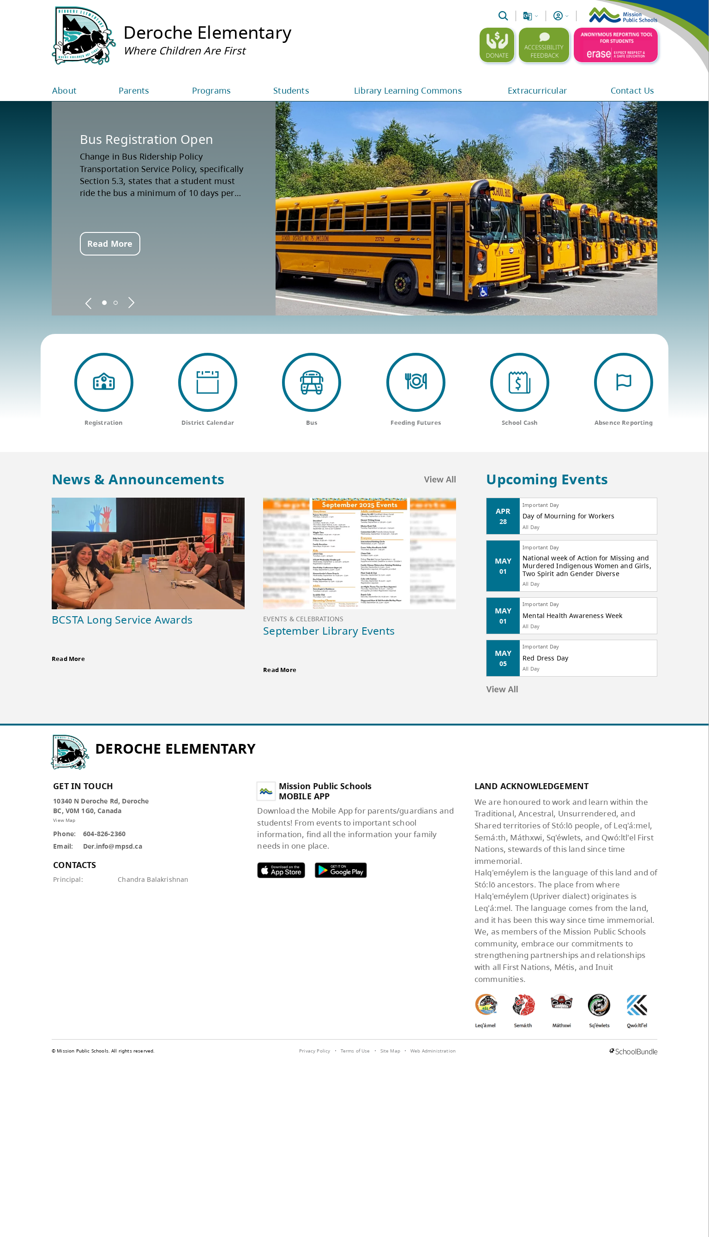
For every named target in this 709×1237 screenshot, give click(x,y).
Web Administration (433, 1050)
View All (440, 479)
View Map (64, 820)
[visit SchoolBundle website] (633, 1052)
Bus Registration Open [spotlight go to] (146, 139)
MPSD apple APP (281, 870)
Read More (109, 243)
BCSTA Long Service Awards (122, 619)
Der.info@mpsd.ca (112, 846)
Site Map (390, 1050)
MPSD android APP (341, 870)
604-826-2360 (104, 833)
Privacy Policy (314, 1050)
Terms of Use (355, 1050)
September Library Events (329, 630)
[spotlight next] (131, 302)
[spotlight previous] (88, 302)
